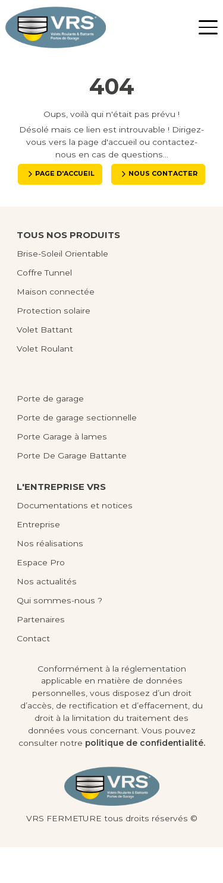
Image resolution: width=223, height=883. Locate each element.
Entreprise (38, 560)
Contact (33, 674)
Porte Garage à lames (62, 472)
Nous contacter (116, 208)
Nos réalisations (50, 579)
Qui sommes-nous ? (59, 636)
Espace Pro (41, 598)
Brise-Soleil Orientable (62, 288)
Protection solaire (53, 345)
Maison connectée (56, 326)
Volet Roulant (45, 383)
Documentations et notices (75, 541)
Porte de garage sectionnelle (77, 453)
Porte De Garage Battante (72, 491)
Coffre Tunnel (44, 307)
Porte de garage (50, 434)
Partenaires (41, 655)
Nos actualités (47, 617)
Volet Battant (45, 364)
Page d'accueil (116, 175)
